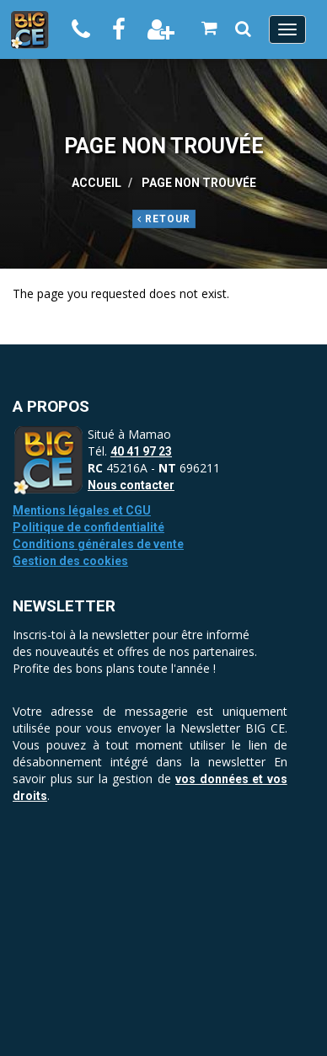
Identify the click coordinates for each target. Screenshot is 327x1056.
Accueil (96, 182)
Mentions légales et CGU (82, 510)
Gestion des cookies (70, 561)
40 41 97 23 (141, 451)
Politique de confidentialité (88, 527)
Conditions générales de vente (98, 544)
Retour (163, 219)
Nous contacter (131, 485)
